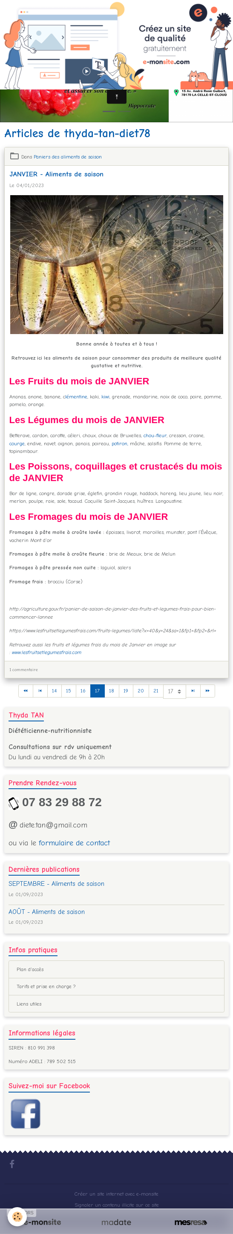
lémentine (76, 397)
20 (141, 691)
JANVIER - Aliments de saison (56, 174)
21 (155, 691)
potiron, (120, 444)
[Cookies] (17, 1216)
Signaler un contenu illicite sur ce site (117, 1205)
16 (83, 691)
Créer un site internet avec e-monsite (116, 1194)
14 (54, 691)
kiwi (105, 397)
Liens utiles (29, 1004)
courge (17, 444)
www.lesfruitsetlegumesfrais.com (46, 652)
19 (126, 691)
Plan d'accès (30, 969)
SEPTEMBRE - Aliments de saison (56, 884)
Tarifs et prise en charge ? (46, 986)
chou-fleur (155, 435)
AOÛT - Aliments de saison (47, 912)
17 (97, 691)
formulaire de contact (74, 843)
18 (111, 691)
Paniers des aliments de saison (68, 157)
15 (68, 691)
